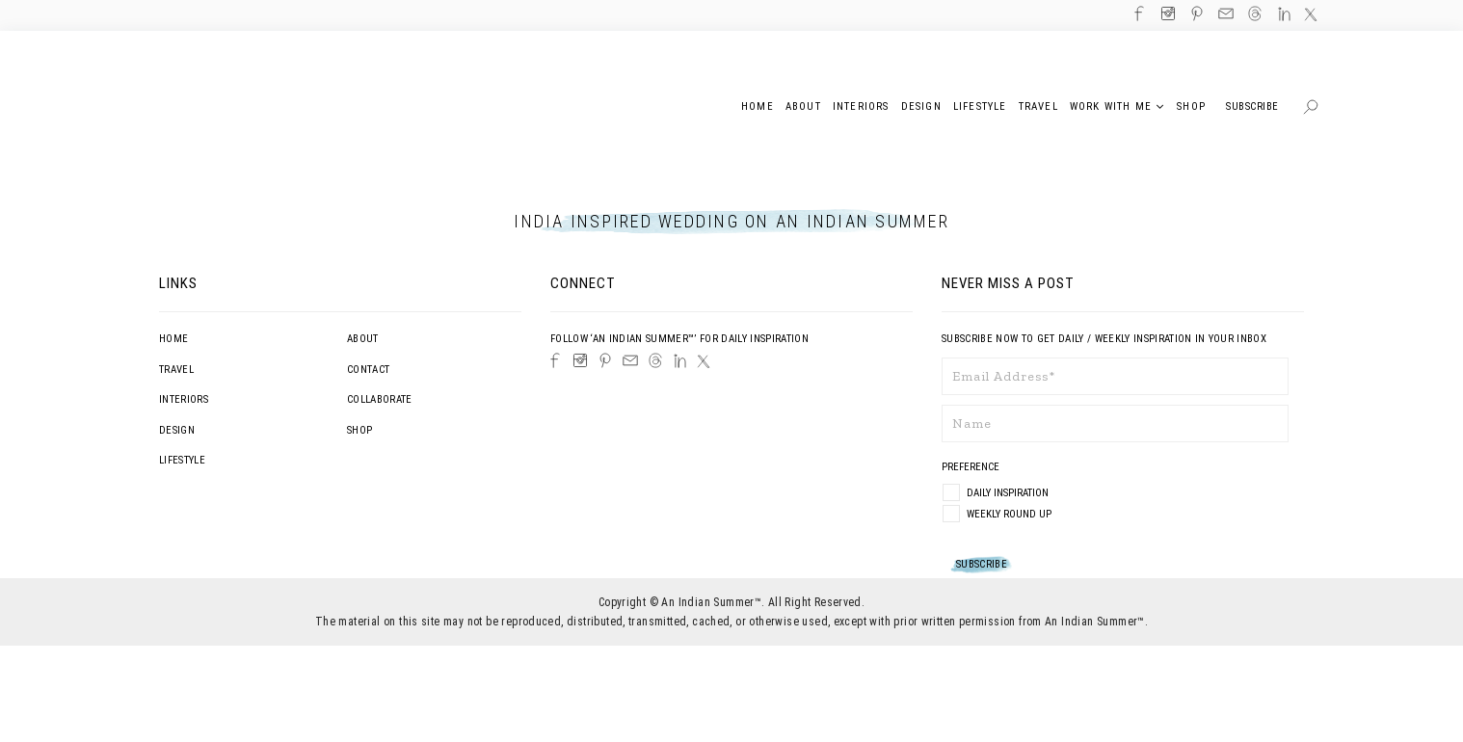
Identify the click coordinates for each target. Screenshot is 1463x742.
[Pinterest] (605, 360)
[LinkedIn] (680, 361)
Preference (972, 467)
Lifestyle (182, 460)
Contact (368, 369)
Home (173, 338)
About (363, 338)
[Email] (630, 360)
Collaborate (379, 399)
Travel (176, 369)
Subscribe (1252, 106)
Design (177, 430)
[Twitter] (703, 361)
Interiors (183, 399)
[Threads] (655, 360)
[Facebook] (555, 360)
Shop (359, 430)
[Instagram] (580, 360)
